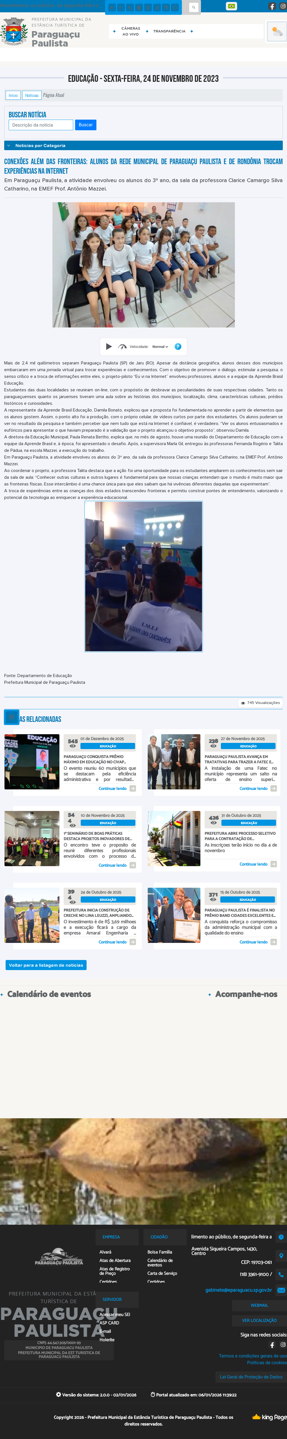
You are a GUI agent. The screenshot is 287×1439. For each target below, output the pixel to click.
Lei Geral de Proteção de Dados (251, 1377)
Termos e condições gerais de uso (253, 1356)
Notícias (32, 95)
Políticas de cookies (267, 1362)
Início (13, 95)
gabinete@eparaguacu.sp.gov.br (238, 1290)
